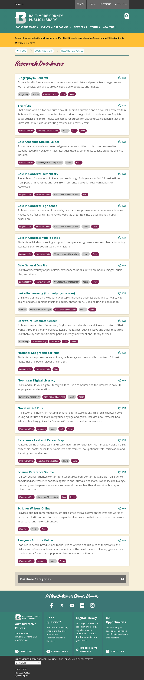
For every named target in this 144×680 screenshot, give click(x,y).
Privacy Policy (22, 672)
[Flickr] (82, 605)
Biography (23, 94)
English (21, 663)
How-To (22, 309)
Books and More (27, 27)
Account (122, 4)
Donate (81, 4)
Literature (55, 341)
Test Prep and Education (47, 130)
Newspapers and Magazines (49, 162)
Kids (63, 94)
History (36, 94)
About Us (110, 27)
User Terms (21, 669)
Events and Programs (56, 27)
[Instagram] (92, 605)
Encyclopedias (25, 194)
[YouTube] (72, 605)
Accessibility (21, 676)
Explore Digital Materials (86, 649)
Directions (23, 651)
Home (23, 50)
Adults (65, 130)
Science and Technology (40, 309)
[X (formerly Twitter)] (61, 605)
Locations (105, 4)
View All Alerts (26, 43)
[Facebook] (51, 605)
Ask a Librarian (57, 651)
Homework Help (50, 94)
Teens (71, 94)
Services (81, 27)
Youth (95, 27)
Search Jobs (115, 651)
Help (93, 4)
